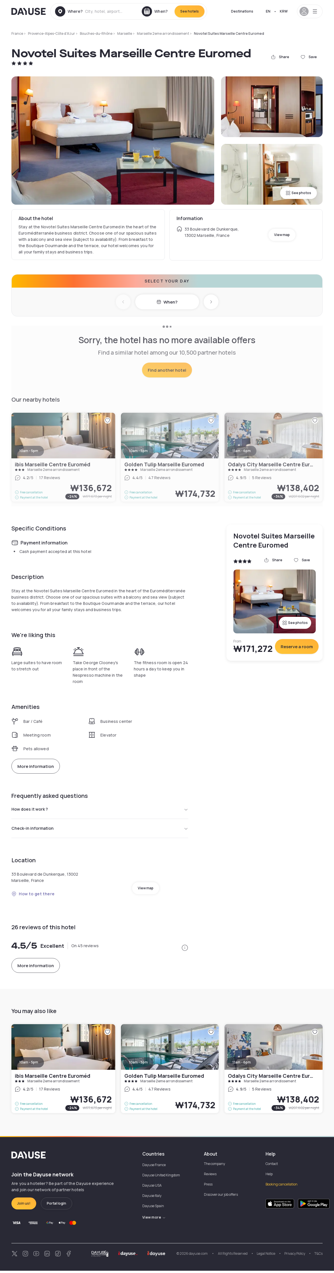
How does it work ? (99, 810)
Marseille (124, 33)
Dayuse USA (152, 1187)
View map (282, 234)
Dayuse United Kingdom (161, 1177)
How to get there (33, 896)
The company (214, 1166)
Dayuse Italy (151, 1197)
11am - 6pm (241, 1064)
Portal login (56, 1205)
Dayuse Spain (153, 1208)
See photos (298, 192)
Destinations (242, 11)
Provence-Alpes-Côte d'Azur (51, 33)
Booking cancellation (281, 1186)
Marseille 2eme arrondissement (163, 33)
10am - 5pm (28, 1064)
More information (35, 766)
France (17, 33)
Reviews (210, 1176)
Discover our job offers (221, 1196)
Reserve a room (297, 647)
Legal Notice (266, 1255)
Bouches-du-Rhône (96, 33)
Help (269, 1176)
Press (208, 1186)
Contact (272, 1166)
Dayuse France (154, 1167)
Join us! (24, 1205)
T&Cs (318, 1255)
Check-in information (99, 830)
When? (167, 302)
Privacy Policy (294, 1255)
